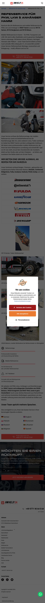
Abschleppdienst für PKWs (8, 553)
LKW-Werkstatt (5, 550)
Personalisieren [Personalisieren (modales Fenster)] (22, 320)
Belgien (3, 543)
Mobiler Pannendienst (7, 548)
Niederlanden (4, 537)
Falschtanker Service (6, 555)
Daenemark (4, 535)
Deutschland (4, 532)
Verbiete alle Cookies (22, 307)
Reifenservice (4, 545)
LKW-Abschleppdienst (7, 530)
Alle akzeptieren (22, 314)
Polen (2, 540)
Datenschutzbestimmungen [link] (22, 301)
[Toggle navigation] (3, 3)
